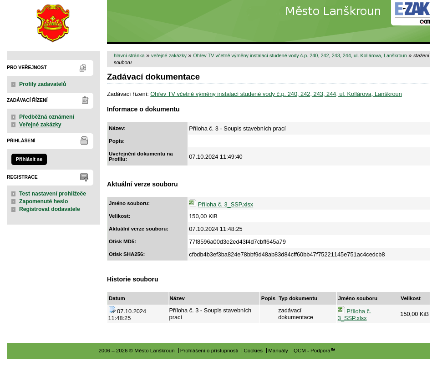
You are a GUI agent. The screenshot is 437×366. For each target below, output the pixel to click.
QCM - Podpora (312, 350)
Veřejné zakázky (40, 124)
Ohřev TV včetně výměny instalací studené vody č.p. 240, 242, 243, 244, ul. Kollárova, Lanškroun (300, 55)
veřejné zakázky (169, 55)
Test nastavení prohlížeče (52, 194)
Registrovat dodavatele (49, 209)
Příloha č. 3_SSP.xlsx (225, 204)
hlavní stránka (129, 55)
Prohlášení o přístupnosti (209, 350)
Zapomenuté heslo (43, 201)
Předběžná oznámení (46, 117)
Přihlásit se (29, 159)
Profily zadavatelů (42, 84)
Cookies (253, 350)
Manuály (278, 350)
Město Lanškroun (53, 22)
